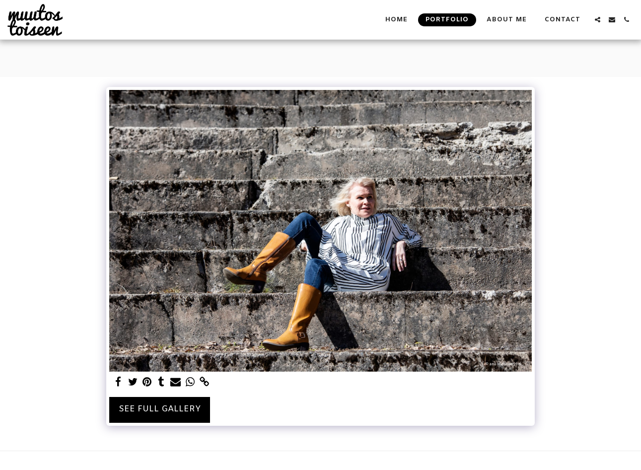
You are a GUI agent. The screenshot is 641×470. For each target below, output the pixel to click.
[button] (597, 19)
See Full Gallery (160, 409)
